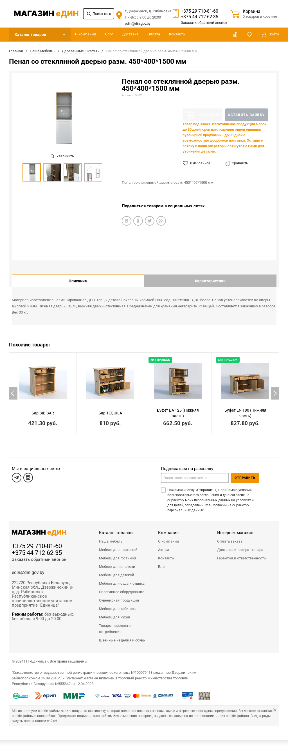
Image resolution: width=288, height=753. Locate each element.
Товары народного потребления (114, 624)
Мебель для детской (116, 571)
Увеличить (62, 156)
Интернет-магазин (235, 528)
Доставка (130, 34)
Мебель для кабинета (117, 604)
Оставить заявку (246, 115)
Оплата (153, 34)
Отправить (245, 473)
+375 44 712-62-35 (199, 17)
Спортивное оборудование (121, 588)
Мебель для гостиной (117, 554)
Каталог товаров (30, 34)
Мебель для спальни (117, 562)
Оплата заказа (229, 537)
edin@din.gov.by (137, 23)
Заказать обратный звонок (39, 555)
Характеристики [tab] (210, 281)
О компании (85, 34)
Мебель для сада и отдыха (122, 579)
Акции (163, 545)
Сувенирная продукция (119, 596)
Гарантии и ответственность (241, 554)
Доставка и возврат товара (240, 545)
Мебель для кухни (114, 613)
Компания (168, 528)
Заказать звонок (204, 23)
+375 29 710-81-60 (199, 11)
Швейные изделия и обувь (122, 636)
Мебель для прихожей (118, 545)
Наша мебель (110, 537)
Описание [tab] (78, 281)
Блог (109, 34)
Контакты (177, 34)
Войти (270, 34)
